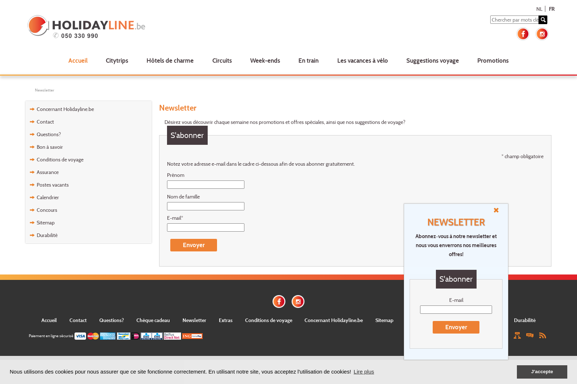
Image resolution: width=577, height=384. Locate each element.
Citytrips (117, 60)
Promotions (493, 60)
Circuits (222, 60)
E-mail (456, 300)
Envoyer (456, 327)
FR (551, 9)
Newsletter (44, 90)
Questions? (49, 134)
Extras (226, 320)
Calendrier (48, 197)
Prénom (175, 175)
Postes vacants (53, 185)
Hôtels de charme (170, 60)
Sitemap (46, 222)
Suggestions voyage (432, 60)
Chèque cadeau (153, 320)
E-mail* (175, 218)
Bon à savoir (50, 147)
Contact (45, 122)
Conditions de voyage (60, 159)
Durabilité (47, 235)
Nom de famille (183, 196)
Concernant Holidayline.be (65, 109)
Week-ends (265, 60)
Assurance (48, 172)
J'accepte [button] (542, 371)
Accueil (77, 60)
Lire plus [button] (364, 372)
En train (308, 60)
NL (539, 9)
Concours (47, 210)
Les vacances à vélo (362, 60)
